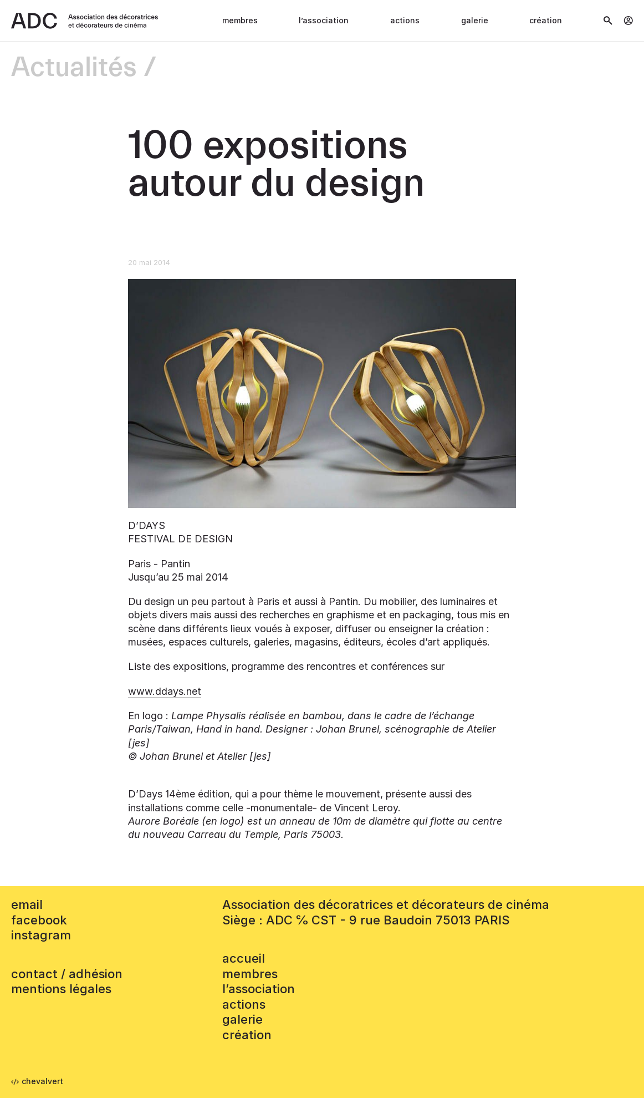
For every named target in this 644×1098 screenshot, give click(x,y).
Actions (405, 20)
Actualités (74, 68)
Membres (240, 20)
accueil (243, 958)
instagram (41, 935)
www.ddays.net (164, 691)
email (27, 904)
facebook (39, 920)
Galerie (474, 20)
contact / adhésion (66, 974)
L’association (324, 20)
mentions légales (61, 989)
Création (545, 20)
